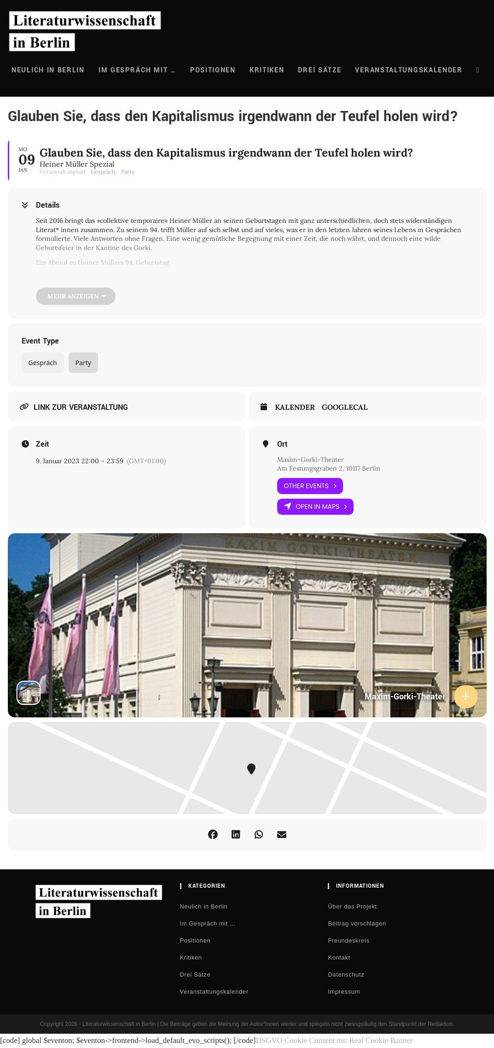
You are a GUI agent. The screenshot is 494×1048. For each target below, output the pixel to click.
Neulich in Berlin (204, 906)
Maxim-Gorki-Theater (310, 459)
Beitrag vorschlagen (357, 923)
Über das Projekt (352, 906)
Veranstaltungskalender (214, 991)
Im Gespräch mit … (208, 923)
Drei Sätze (195, 974)
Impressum (344, 991)
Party (83, 362)
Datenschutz (346, 974)
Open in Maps (315, 506)
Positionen (195, 940)
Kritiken (191, 957)
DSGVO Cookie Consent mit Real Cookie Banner (334, 1040)
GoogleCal (345, 407)
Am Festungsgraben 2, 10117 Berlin (328, 468)
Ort (282, 444)
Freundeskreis (348, 940)
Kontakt (339, 957)
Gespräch (43, 362)
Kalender (295, 407)
